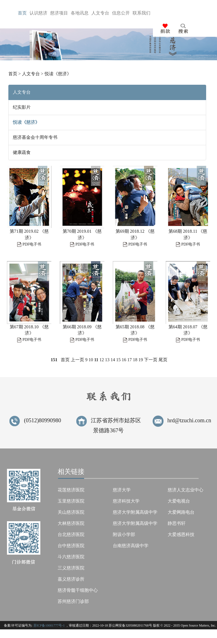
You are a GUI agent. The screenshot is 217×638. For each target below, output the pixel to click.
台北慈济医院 (71, 534)
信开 (121, 13)
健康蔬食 (22, 152)
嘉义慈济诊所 (71, 579)
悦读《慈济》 (58, 73)
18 (135, 359)
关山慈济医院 (71, 512)
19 (140, 359)
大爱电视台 (179, 501)
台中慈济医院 (71, 545)
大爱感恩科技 (181, 534)
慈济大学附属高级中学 (135, 512)
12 (101, 359)
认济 (38, 13)
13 (107, 359)
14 (113, 359)
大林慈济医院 (71, 523)
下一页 (150, 359)
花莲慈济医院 (71, 489)
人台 (100, 13)
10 (91, 359)
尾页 (163, 359)
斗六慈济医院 (71, 556)
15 (118, 359)
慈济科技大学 (126, 501)
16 (124, 359)
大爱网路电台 (181, 512)
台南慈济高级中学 (130, 545)
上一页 (77, 359)
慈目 (59, 13)
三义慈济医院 (71, 568)
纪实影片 (22, 107)
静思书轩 (177, 523)
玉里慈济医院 (71, 501)
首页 (12, 73)
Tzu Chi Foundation (163, 634)
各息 (80, 13)
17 (129, 359)
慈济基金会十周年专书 (35, 137)
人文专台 (31, 73)
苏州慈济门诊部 (73, 601)
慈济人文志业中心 (185, 489)
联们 (141, 13)
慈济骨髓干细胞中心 (78, 590)
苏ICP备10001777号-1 (49, 625)
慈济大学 (122, 489)
